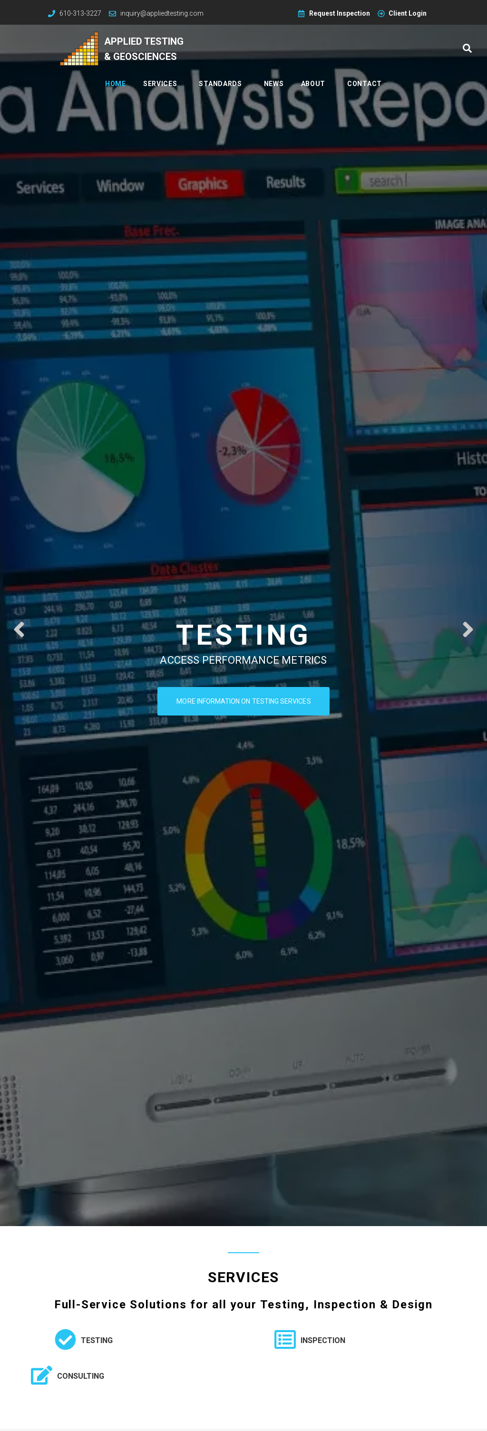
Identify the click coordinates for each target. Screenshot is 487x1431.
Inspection (323, 1340)
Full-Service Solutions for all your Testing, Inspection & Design (243, 1304)
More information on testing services (243, 703)
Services (243, 1277)
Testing (97, 1340)
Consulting (80, 1376)
